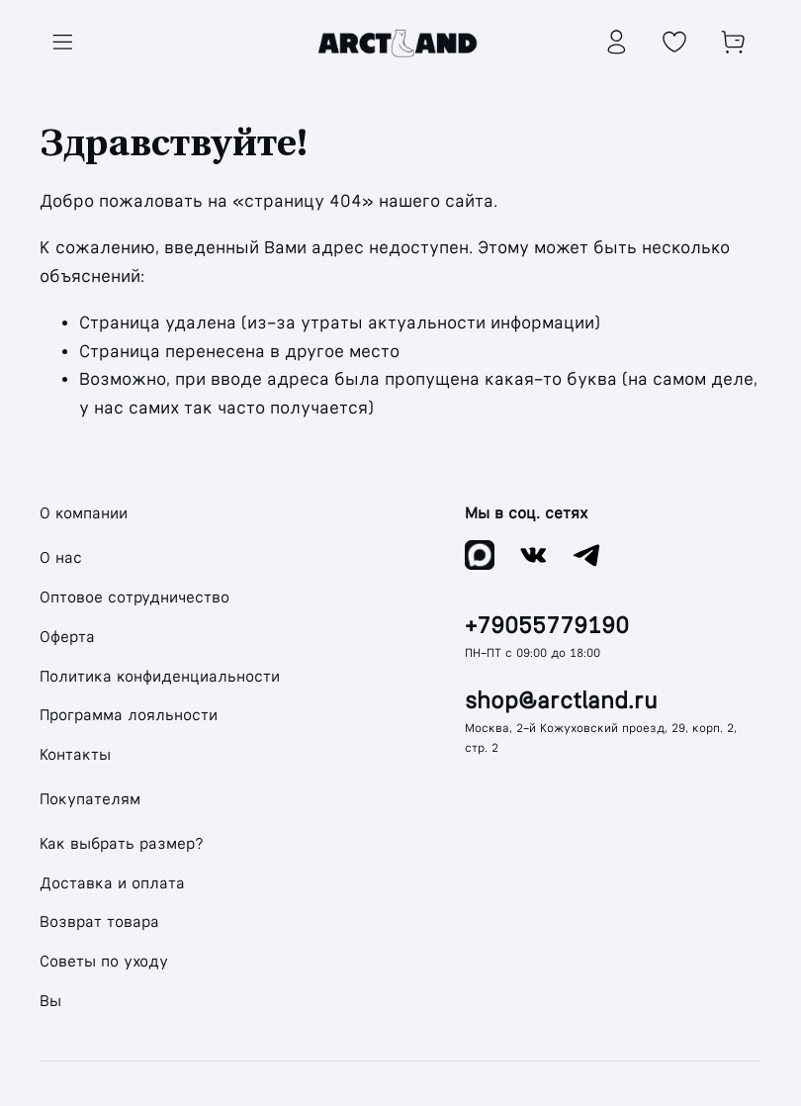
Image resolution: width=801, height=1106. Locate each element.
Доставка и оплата (112, 883)
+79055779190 (547, 625)
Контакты (75, 754)
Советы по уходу (104, 961)
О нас (61, 557)
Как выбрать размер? (122, 843)
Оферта (67, 636)
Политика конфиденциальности (160, 676)
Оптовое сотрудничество (134, 597)
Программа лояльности (129, 714)
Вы (50, 1000)
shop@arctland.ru (561, 701)
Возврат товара (99, 921)
